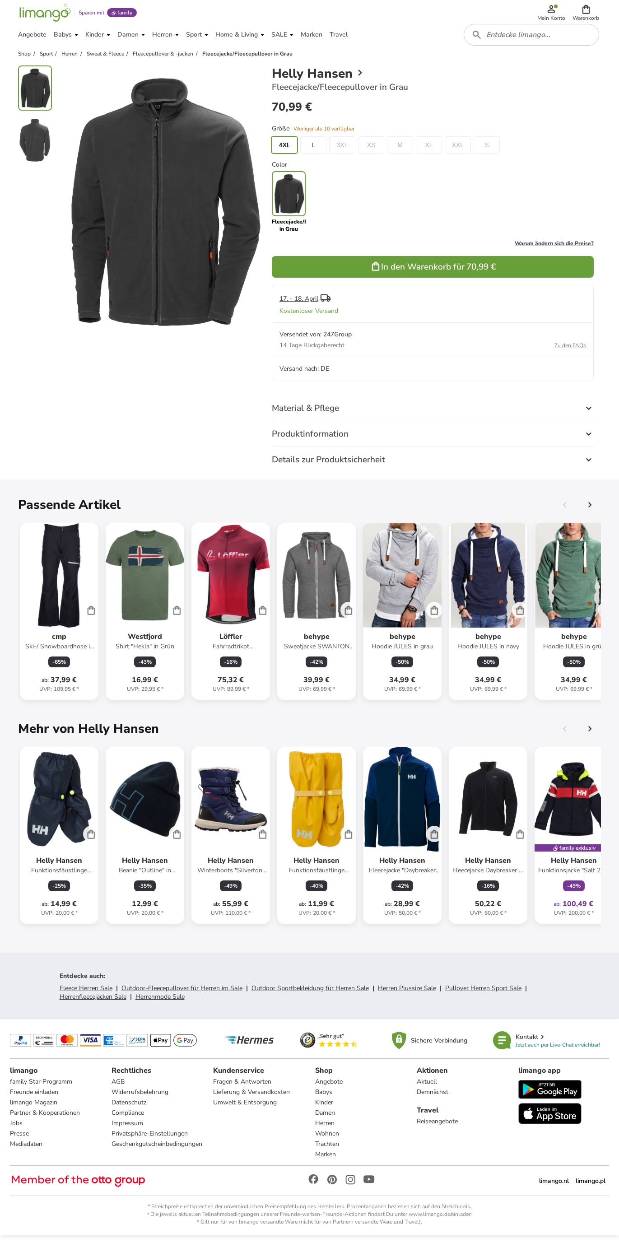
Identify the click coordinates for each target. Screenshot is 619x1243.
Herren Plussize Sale (407, 994)
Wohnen (327, 1140)
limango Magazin (34, 1109)
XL (429, 150)
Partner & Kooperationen (46, 1119)
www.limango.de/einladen (440, 1220)
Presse (20, 1140)
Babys (323, 1098)
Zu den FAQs (570, 351)
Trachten (327, 1150)
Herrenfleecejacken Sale (93, 1002)
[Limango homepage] (44, 14)
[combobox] (532, 40)
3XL (342, 150)
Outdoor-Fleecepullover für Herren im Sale (181, 994)
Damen (325, 1119)
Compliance (128, 1119)
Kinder (324, 1109)
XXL (458, 150)
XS (371, 150)
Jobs (17, 1130)
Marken (325, 1161)
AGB (118, 1088)
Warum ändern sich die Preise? (554, 249)
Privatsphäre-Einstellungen (150, 1140)
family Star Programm (42, 1088)
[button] (586, 14)
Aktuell (426, 1088)
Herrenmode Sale (160, 1002)
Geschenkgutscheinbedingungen (157, 1150)
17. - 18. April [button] (298, 304)
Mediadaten (27, 1150)
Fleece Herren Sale (86, 994)
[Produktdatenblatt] (59, 617)
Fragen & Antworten (243, 1088)
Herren (325, 1130)
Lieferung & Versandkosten (252, 1098)
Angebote (329, 1088)
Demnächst (432, 1098)
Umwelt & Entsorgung (245, 1109)
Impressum (128, 1130)
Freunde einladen (35, 1098)
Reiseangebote (436, 1128)
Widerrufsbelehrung (140, 1098)
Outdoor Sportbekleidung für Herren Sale (310, 994)
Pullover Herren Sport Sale (483, 994)
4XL (284, 150)
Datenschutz (129, 1109)
